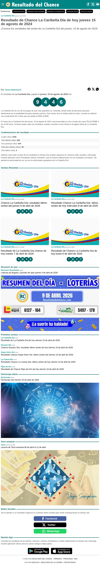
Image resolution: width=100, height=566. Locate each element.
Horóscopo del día (72, 11)
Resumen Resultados (10, 270)
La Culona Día (7, 359)
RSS (75, 559)
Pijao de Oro (6, 367)
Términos (58, 559)
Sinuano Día (6, 345)
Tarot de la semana (86, 11)
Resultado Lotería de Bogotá (36, 11)
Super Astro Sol (7, 352)
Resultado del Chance (42, 559)
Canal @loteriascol (13, 90)
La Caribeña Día (8, 16)
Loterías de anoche (19, 11)
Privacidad (68, 559)
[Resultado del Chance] (32, 4)
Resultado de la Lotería (51, 562)
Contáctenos (70, 562)
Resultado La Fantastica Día (55, 11)
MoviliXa (35, 562)
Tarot (3, 445)
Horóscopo (5, 377)
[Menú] (2, 3)
